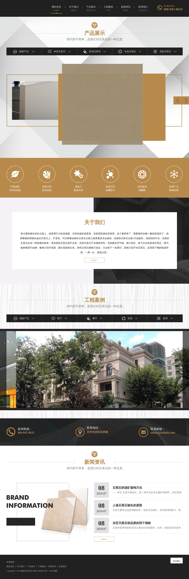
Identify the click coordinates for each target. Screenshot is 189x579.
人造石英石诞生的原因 (127, 505)
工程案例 (42, 566)
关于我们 (21, 566)
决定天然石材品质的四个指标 (132, 523)
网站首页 (10, 566)
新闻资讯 (52, 566)
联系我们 (63, 566)
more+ (94, 260)
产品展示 (31, 566)
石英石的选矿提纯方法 (127, 487)
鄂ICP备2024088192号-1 (39, 571)
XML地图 (53, 571)
